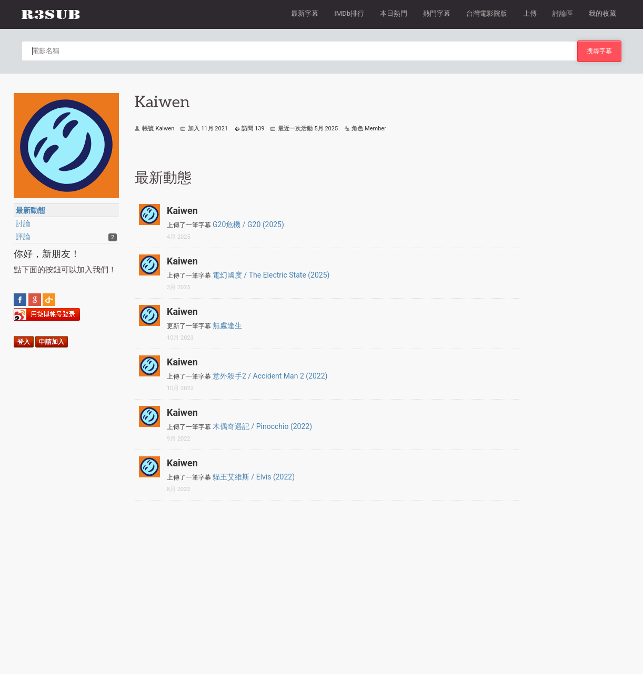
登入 (23, 341)
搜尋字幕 (599, 50)
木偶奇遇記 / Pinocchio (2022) (262, 426)
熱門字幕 (436, 13)
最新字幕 (304, 13)
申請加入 (51, 341)
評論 (23, 236)
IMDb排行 (349, 13)
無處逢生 (227, 325)
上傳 (530, 13)
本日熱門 (393, 13)
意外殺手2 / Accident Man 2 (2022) (270, 376)
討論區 (562, 13)
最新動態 (30, 210)
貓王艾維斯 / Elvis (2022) (254, 477)
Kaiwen (182, 210)
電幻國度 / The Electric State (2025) (271, 275)
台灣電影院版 (486, 13)
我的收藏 (602, 13)
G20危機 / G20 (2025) (248, 224)
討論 (23, 223)
